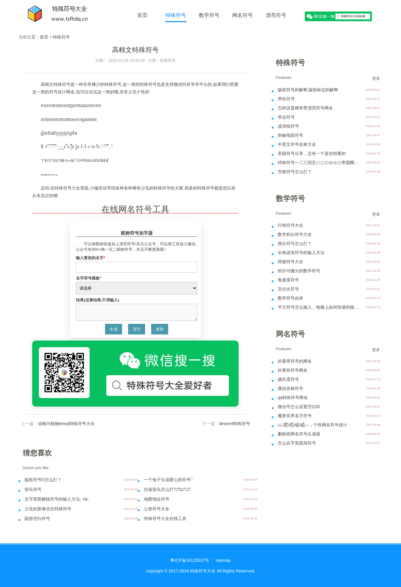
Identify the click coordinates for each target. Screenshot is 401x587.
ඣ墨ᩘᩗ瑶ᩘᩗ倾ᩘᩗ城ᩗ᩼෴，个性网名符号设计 (312, 424)
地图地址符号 (156, 499)
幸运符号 (286, 117)
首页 (142, 15)
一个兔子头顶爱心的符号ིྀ (168, 479)
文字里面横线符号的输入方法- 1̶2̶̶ (56, 499)
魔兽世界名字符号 (295, 415)
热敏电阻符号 (290, 135)
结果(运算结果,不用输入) (97, 300)
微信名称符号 (290, 388)
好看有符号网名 (293, 370)
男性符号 (286, 98)
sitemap (223, 560)
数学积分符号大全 (295, 234)
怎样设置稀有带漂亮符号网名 (305, 108)
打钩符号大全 (290, 225)
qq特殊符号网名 (293, 397)
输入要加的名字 (90, 258)
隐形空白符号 (37, 518)
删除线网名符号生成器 (299, 433)
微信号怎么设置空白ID (299, 406)
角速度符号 (288, 279)
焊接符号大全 (290, 261)
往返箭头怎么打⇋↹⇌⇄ (167, 489)
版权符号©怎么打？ (43, 479)
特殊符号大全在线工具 (165, 518)
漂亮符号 (276, 15)
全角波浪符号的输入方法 (301, 252)
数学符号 (209, 15)
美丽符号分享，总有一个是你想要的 (312, 153)
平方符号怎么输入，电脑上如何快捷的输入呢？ (318, 307)
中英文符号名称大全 (297, 144)
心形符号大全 (156, 508)
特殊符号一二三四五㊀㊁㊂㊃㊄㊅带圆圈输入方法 (318, 162)
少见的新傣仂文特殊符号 (48, 508)
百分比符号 (288, 289)
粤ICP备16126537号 (189, 560)
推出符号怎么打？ (295, 243)
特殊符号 (175, 15)
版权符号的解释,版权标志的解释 (308, 89)
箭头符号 (33, 489)
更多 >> (379, 78)
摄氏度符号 (288, 379)
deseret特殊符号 (234, 423)
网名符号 (242, 15)
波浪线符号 (288, 126)
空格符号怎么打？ (295, 171)
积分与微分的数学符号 (299, 270)
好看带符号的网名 (295, 361)
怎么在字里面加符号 (297, 443)
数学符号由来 (290, 298)
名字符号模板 (88, 278)
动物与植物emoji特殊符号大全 (66, 423)
